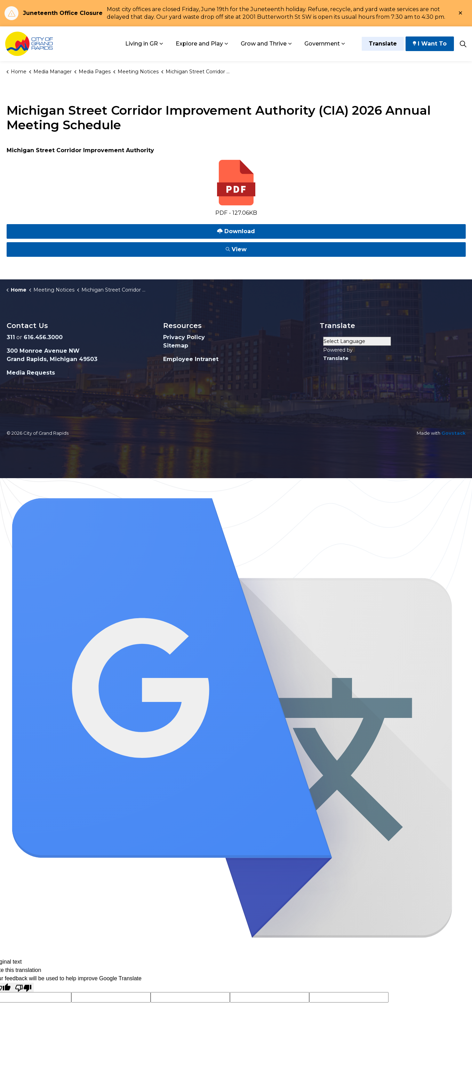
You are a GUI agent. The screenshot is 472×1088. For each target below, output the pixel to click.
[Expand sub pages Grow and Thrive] (290, 43)
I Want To (430, 44)
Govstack (453, 433)
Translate (383, 44)
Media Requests (31, 372)
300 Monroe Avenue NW (43, 350)
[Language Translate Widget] (357, 341)
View (236, 249)
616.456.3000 (43, 337)
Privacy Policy (184, 337)
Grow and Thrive (264, 43)
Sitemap (175, 345)
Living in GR (141, 43)
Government (322, 43)
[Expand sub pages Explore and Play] (226, 43)
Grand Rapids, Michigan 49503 (52, 359)
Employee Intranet (190, 359)
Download (236, 231)
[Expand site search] (463, 43)
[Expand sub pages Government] (343, 43)
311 (11, 337)
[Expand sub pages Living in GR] (161, 43)
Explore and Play (199, 43)
